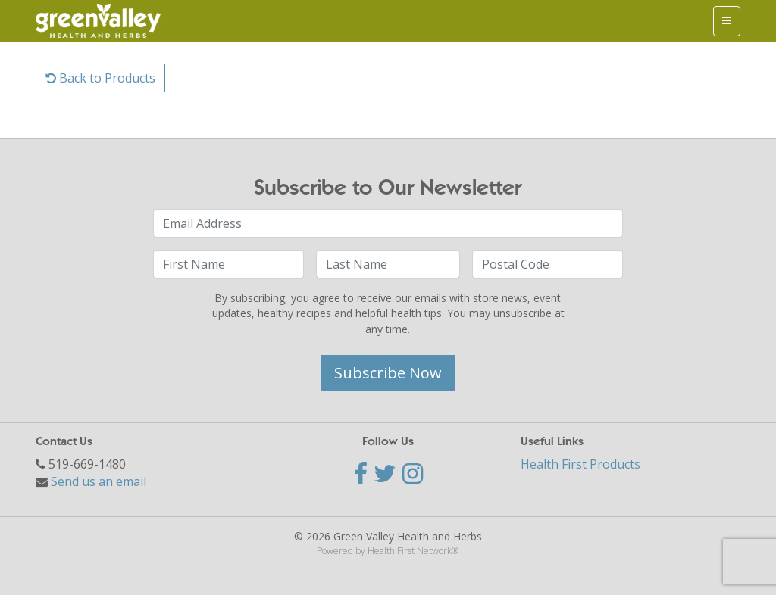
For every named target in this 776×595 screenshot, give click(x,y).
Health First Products (580, 464)
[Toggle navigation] (726, 21)
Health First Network (410, 550)
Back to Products (100, 78)
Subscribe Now (388, 373)
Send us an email (98, 481)
